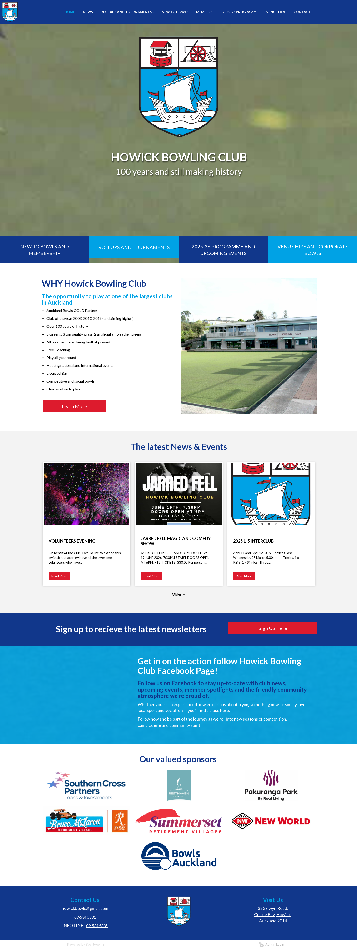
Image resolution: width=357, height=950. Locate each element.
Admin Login (271, 944)
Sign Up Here (273, 628)
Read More (59, 576)
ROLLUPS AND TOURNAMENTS (134, 247)
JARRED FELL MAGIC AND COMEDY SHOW (176, 541)
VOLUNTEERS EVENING (72, 541)
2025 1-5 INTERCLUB (253, 541)
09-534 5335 (97, 925)
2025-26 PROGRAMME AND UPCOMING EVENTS (223, 250)
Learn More (74, 406)
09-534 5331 (85, 917)
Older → (179, 594)
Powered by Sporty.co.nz (85, 944)
